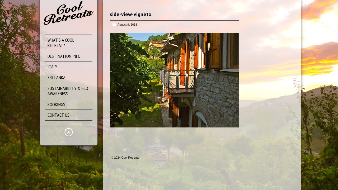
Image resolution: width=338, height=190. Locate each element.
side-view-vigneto (130, 14)
